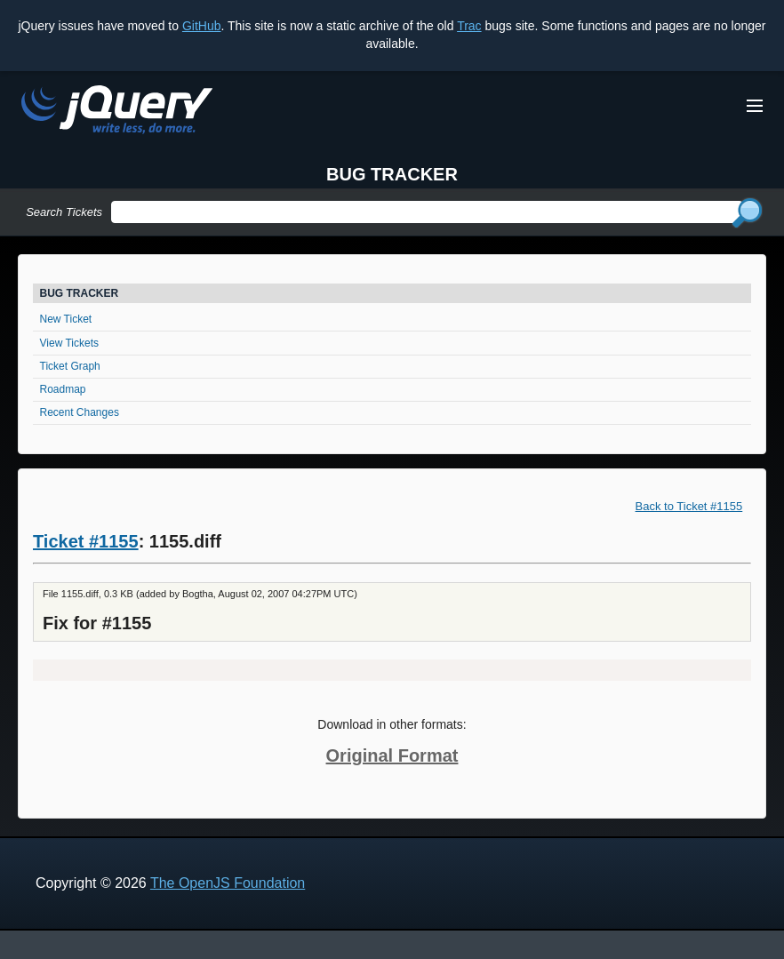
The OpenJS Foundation (227, 883)
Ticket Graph (70, 366)
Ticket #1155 (86, 541)
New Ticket (66, 319)
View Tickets (69, 343)
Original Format (392, 755)
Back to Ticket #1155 (689, 506)
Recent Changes (79, 412)
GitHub (201, 26)
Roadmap (63, 389)
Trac (469, 26)
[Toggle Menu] (755, 106)
